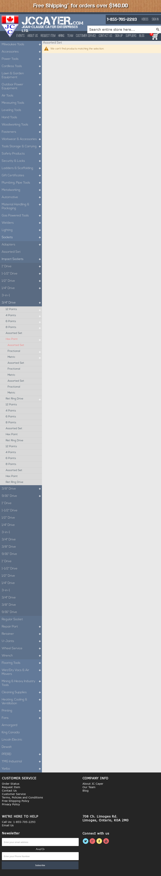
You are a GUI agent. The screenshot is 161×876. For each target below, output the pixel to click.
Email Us (8, 825)
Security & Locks (22, 161)
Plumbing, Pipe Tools (22, 182)
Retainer (22, 634)
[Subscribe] (40, 865)
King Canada (11, 732)
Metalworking (22, 190)
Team (70, 36)
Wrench (22, 655)
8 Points (24, 327)
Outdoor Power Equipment (22, 86)
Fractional (25, 351)
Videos (144, 19)
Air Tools (22, 95)
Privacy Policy (11, 804)
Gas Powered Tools (22, 215)
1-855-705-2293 (122, 19)
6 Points (24, 321)
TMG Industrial (22, 761)
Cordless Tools (22, 66)
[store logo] (10, 26)
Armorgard (9, 725)
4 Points (24, 315)
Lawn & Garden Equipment (22, 75)
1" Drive (22, 266)
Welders (22, 223)
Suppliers (131, 36)
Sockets (22, 237)
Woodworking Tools (22, 124)
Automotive (22, 197)
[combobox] (124, 29)
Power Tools (22, 59)
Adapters (22, 244)
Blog (141, 36)
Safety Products (22, 153)
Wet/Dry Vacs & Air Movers (22, 672)
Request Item (48, 36)
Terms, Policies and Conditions (22, 797)
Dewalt (7, 747)
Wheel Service (22, 648)
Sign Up (119, 36)
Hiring (61, 36)
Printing (22, 710)
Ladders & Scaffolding (22, 168)
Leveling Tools (22, 110)
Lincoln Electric (12, 739)
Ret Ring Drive (24, 399)
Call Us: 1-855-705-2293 (18, 821)
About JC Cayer (93, 783)
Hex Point (24, 339)
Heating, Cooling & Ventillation (22, 701)
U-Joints (22, 641)
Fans (22, 718)
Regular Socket (12, 619)
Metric (25, 357)
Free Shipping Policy (15, 800)
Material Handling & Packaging (22, 206)
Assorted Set (11, 251)
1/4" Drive (22, 288)
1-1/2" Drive (22, 273)
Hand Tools (22, 117)
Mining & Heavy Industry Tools (22, 683)
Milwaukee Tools (22, 44)
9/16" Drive (22, 496)
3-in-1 (6, 295)
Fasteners (22, 132)
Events (21, 36)
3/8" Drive (22, 488)
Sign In (155, 19)
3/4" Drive (22, 302)
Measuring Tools (22, 103)
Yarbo (22, 768)
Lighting (22, 230)
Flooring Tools (22, 663)
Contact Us (105, 36)
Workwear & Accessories (22, 139)
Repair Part (22, 626)
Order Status (10, 783)
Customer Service (86, 36)
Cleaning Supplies (22, 692)
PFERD (22, 754)
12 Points (24, 309)
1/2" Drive (22, 281)
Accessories (22, 51)
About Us (32, 36)
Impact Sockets (22, 259)
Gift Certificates (22, 175)
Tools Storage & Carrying (22, 146)
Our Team (89, 787)
